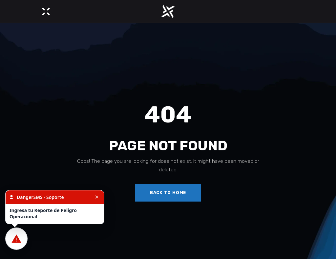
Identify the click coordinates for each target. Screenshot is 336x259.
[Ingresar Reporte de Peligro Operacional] (16, 238)
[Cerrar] (97, 197)
